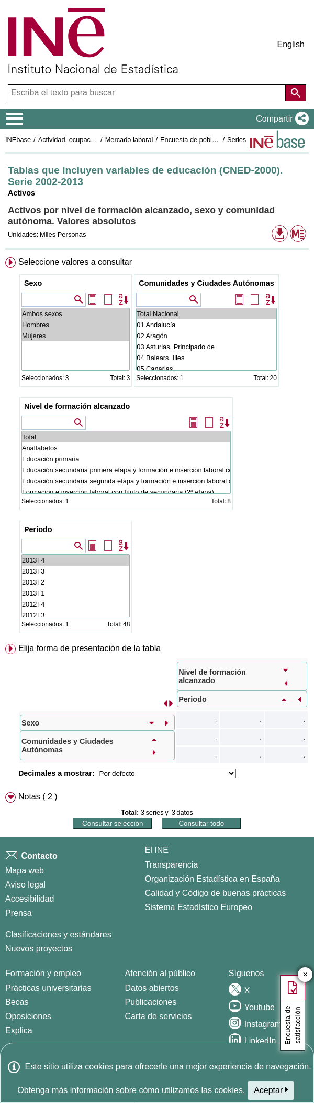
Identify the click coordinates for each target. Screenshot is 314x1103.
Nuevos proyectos (38, 948)
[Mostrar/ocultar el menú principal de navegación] (15, 119)
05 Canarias (206, 368)
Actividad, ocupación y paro (79, 140)
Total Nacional (206, 313)
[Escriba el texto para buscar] (148, 92)
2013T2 (75, 582)
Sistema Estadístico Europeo (198, 907)
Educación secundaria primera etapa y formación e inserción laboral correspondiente (126, 469)
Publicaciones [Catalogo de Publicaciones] (151, 1002)
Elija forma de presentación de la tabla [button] (89, 648)
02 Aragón (206, 335)
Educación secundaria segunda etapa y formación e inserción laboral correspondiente (126, 480)
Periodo (38, 529)
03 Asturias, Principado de (206, 346)
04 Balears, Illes (206, 357)
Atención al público (160, 973)
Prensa (18, 913)
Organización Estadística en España (212, 878)
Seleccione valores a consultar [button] (75, 261)
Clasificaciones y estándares (58, 934)
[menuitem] (157, 447)
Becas (16, 1002)
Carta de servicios (158, 1016)
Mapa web (24, 870)
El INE (157, 850)
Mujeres (75, 335)
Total (126, 436)
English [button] (291, 44)
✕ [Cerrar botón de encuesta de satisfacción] (305, 975)
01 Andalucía (206, 324)
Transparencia (171, 864)
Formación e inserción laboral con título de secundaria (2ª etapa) (126, 492)
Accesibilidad (29, 898)
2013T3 (75, 571)
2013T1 (75, 593)
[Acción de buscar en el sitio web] (295, 92)
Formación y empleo (43, 973)
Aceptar (271, 1090)
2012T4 (75, 604)
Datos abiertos (152, 987)
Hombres (75, 324)
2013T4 (75, 560)
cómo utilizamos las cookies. (192, 1090)
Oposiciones (28, 1016)
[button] (280, 119)
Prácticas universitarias (48, 987)
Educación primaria (126, 458)
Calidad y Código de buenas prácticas (215, 893)
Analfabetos (126, 447)
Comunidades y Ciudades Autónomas (206, 283)
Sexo (33, 283)
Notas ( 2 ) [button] (38, 796)
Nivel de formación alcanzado (77, 406)
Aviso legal (25, 884)
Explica (18, 1030)
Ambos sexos (75, 313)
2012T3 (75, 615)
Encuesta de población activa (203, 140)
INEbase (18, 140)
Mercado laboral (129, 140)
